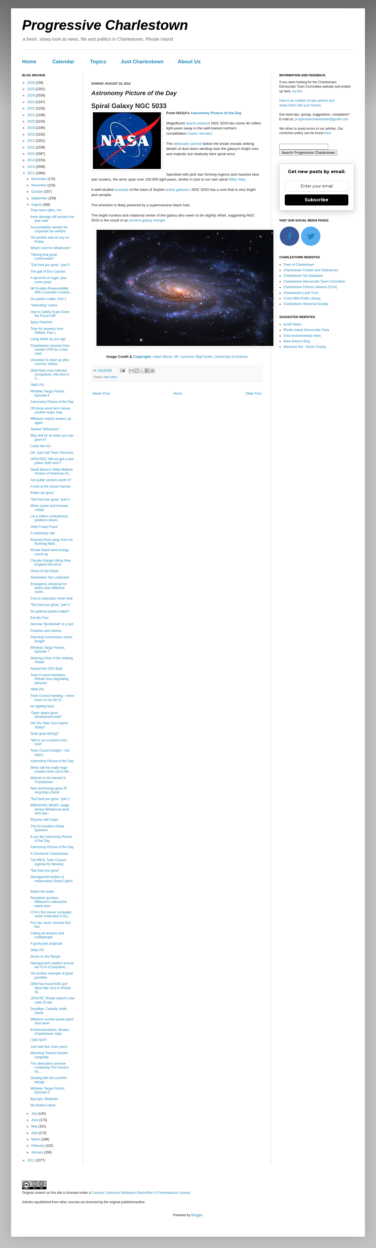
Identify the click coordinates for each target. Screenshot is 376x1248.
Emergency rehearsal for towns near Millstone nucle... (48, 588)
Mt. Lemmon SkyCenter (193, 357)
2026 (31, 83)
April (35, 1133)
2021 (31, 115)
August (37, 205)
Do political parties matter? (50, 611)
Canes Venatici (199, 133)
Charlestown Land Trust (300, 293)
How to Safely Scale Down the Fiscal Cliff (49, 314)
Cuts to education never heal (51, 598)
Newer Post (101, 393)
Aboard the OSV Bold (46, 669)
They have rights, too (45, 210)
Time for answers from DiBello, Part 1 (46, 331)
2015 (31, 154)
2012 (31, 173)
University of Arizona (230, 357)
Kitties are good (41, 493)
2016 (31, 147)
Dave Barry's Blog (296, 341)
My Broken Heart (42, 1105)
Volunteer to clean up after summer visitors (49, 362)
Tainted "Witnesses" (45, 429)
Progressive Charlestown (105, 25)
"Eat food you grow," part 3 (50, 605)
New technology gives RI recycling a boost (48, 790)
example (122, 189)
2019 (31, 128)
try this (297, 91)
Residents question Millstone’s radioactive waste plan (48, 902)
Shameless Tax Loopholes (49, 577)
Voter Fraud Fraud (43, 527)
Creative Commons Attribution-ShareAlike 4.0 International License (141, 1193)
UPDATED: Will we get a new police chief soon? (52, 461)
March (36, 1139)
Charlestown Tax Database (303, 276)
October (37, 192)
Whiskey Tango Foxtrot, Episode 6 (47, 1090)
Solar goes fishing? (44, 734)
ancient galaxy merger (147, 220)
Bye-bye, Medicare (44, 1099)
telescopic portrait (188, 144)
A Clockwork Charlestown (49, 854)
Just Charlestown (142, 61)
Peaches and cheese (45, 631)
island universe (198, 123)
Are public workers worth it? (50, 480)
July (34, 1114)
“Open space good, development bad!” (46, 715)
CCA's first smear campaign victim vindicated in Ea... (50, 914)
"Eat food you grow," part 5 (50, 265)
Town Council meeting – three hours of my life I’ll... (52, 698)
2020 (31, 121)
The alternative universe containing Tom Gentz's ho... (49, 1068)
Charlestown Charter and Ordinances (310, 270)
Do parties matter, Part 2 (48, 299)
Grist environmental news (302, 336)
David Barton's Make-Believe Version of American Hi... (51, 471)
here (327, 133)
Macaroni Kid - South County (304, 347)
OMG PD (37, 385)
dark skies (110, 377)
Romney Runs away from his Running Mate (51, 542)
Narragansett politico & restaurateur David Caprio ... (51, 881)
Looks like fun (40, 446)
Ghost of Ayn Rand (44, 571)
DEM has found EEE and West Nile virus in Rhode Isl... (50, 988)
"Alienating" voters (43, 305)
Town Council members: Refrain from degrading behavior (49, 679)
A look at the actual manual (50, 486)
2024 (31, 95)
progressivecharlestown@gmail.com (321, 119)
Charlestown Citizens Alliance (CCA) (310, 287)
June (35, 1120)
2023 (31, 102)
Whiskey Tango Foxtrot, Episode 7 (47, 649)
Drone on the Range (45, 956)
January (37, 1152)
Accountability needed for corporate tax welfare (49, 229)
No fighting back (42, 706)
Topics (98, 61)
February (38, 1146)
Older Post (253, 393)
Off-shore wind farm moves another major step (50, 410)
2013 (31, 167)
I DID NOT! (38, 1040)
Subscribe (316, 199)
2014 (31, 160)
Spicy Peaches (41, 322)
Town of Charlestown (298, 265)
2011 (31, 1160)
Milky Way (237, 179)
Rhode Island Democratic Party (306, 330)
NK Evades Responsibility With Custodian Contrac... (51, 290)
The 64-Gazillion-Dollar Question (47, 828)
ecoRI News (292, 324)
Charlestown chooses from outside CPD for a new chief (50, 350)
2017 (31, 141)
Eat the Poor (39, 618)
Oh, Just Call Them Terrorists (51, 453)
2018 (31, 134)
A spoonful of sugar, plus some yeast (48, 280)
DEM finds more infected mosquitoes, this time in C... (49, 375)
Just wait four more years (48, 1047)
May (34, 1126)
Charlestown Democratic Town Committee (314, 281)
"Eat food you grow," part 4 (50, 499)
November (39, 185)
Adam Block (162, 357)
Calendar (63, 61)
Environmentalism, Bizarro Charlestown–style (49, 1032)
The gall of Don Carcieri (47, 271)
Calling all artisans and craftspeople (47, 935)
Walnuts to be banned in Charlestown (48, 780)
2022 (31, 108)
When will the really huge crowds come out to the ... (51, 769)
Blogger (196, 1215)
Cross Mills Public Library (302, 298)
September (39, 198)
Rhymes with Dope (44, 820)
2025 (31, 89)
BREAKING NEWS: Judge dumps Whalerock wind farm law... (49, 809)
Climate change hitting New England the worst (50, 562)
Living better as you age (48, 339)
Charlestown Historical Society (305, 304)
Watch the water (42, 891)
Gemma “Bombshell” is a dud (51, 624)
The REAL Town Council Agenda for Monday (48, 862)
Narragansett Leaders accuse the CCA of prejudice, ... (52, 965)
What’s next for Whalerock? (50, 248)
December (39, 179)
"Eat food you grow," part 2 (50, 799)
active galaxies (178, 189)
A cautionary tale (42, 533)
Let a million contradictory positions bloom (49, 518)
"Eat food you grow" (44, 870)
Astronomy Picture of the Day (215, 113)
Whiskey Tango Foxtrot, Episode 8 (47, 393)
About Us (189, 61)
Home (29, 61)
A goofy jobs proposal (46, 943)
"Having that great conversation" (43, 256)
